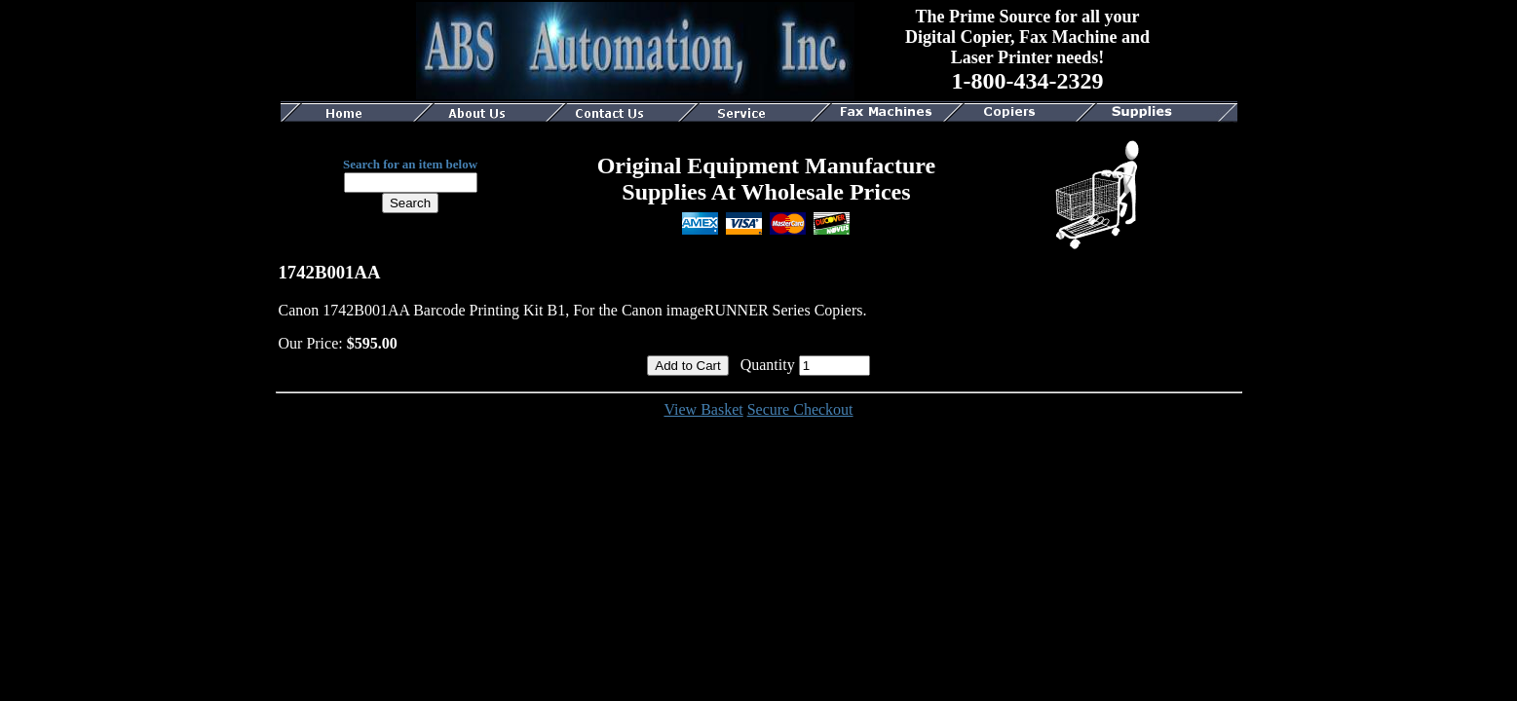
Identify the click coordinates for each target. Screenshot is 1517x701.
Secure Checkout (800, 409)
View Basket (703, 409)
